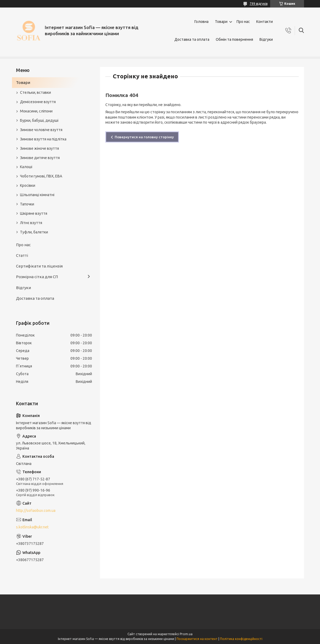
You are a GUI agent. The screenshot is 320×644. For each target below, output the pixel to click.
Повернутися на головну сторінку (144, 137)
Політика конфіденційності (241, 639)
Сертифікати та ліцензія (39, 266)
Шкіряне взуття (33, 213)
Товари (221, 21)
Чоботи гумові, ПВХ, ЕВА (41, 176)
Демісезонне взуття (38, 102)
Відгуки (266, 39)
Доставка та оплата (191, 39)
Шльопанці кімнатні (37, 195)
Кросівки (27, 185)
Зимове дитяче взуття (40, 158)
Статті (22, 255)
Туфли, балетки (34, 232)
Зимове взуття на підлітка (43, 139)
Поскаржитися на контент (197, 639)
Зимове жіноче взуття (39, 148)
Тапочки (27, 204)
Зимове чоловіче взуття (41, 130)
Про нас (243, 21)
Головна (201, 21)
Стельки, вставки (35, 92)
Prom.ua (186, 634)
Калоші (26, 167)
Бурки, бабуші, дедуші (39, 120)
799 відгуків (258, 3)
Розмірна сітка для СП (37, 276)
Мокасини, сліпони (36, 111)
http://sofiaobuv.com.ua (35, 510)
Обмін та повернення (234, 39)
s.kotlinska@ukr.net (32, 527)
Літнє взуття (31, 223)
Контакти (264, 21)
